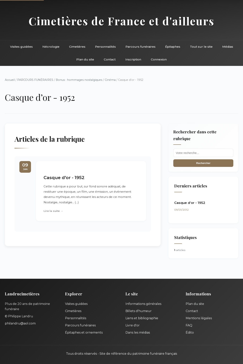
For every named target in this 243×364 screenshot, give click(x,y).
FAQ (189, 325)
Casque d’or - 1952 (64, 177)
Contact (110, 59)
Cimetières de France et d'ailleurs (121, 21)
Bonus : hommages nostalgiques (79, 80)
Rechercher (203, 163)
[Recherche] (203, 153)
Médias (227, 46)
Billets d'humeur (138, 311)
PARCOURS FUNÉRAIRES (35, 80)
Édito (190, 332)
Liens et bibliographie (141, 318)
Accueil (10, 80)
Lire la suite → (53, 210)
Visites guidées (21, 46)
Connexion (159, 59)
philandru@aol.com (20, 323)
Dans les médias (137, 332)
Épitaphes (172, 46)
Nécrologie (50, 46)
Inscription (133, 59)
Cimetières (77, 46)
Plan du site (85, 59)
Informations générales (143, 304)
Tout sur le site (201, 46)
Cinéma (110, 80)
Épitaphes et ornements (84, 332)
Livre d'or (132, 325)
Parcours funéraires (140, 46)
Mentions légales (199, 318)
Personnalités (105, 46)
